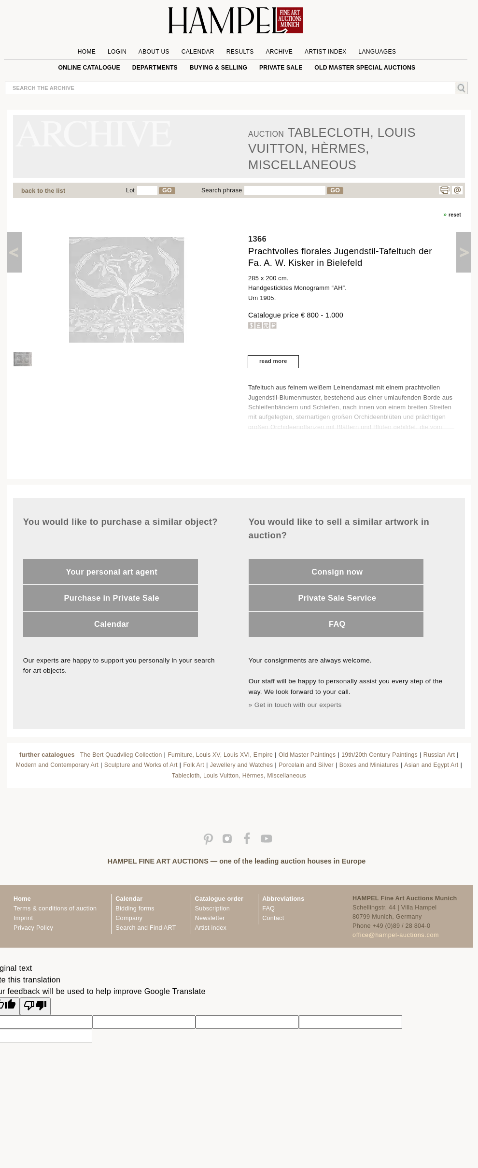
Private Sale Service (337, 597)
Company (128, 918)
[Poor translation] (35, 1006)
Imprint (23, 918)
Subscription (212, 908)
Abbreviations (283, 898)
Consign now (337, 571)
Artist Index (326, 51)
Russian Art (439, 754)
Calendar (198, 51)
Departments (155, 67)
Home (87, 51)
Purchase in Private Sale (111, 597)
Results (240, 51)
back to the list (43, 190)
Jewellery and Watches (241, 765)
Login (117, 51)
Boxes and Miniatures (369, 765)
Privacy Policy (33, 927)
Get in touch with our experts (298, 704)
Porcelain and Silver (306, 765)
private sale (281, 67)
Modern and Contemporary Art (57, 765)
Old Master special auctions (364, 67)
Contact (273, 918)
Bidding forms (134, 908)
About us (154, 51)
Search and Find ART (145, 927)
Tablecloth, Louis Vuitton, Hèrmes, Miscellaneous (239, 775)
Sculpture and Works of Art (141, 765)
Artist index (210, 927)
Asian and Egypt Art (431, 765)
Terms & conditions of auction (55, 908)
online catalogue (89, 67)
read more (273, 361)
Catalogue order (219, 898)
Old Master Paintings (307, 754)
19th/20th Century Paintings (379, 754)
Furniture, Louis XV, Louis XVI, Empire (220, 754)
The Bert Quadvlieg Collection (121, 754)
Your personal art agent (111, 571)
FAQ (337, 624)
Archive (279, 51)
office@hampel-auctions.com (395, 935)
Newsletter (210, 918)
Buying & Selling (218, 67)
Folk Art (193, 765)
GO (167, 190)
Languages (377, 51)
